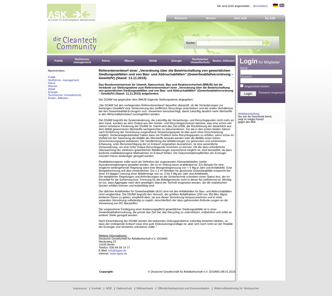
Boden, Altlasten (58, 98)
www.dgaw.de (118, 253)
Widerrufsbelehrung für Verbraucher (236, 288)
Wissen (211, 18)
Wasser (53, 86)
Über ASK (240, 18)
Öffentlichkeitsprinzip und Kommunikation (183, 288)
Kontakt (96, 288)
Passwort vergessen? (272, 92)
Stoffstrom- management (63, 80)
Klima (51, 83)
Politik (52, 77)
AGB (109, 288)
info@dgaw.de (117, 250)
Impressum (80, 288)
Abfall (51, 89)
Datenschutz (124, 288)
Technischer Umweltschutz (64, 95)
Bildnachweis (145, 288)
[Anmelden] (260, 5)
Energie (53, 92)
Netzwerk (181, 18)
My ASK (270, 18)
